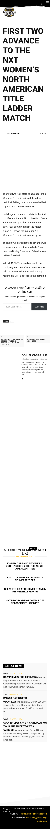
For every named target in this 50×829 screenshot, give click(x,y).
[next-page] (27, 610)
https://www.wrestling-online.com (34, 359)
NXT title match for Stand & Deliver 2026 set (25, 579)
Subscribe (39, 306)
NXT (12, 321)
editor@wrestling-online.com (34, 814)
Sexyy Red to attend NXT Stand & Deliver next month (25, 590)
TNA (5, 694)
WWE (5, 673)
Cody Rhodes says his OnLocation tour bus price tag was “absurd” (25, 726)
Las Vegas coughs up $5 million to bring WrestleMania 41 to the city (12, 342)
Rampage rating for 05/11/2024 (36, 340)
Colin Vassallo (15, 133)
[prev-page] (21, 610)
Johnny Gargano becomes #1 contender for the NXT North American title (25, 566)
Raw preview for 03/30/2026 (20, 677)
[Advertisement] (25, 163)
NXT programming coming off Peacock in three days (25, 602)
